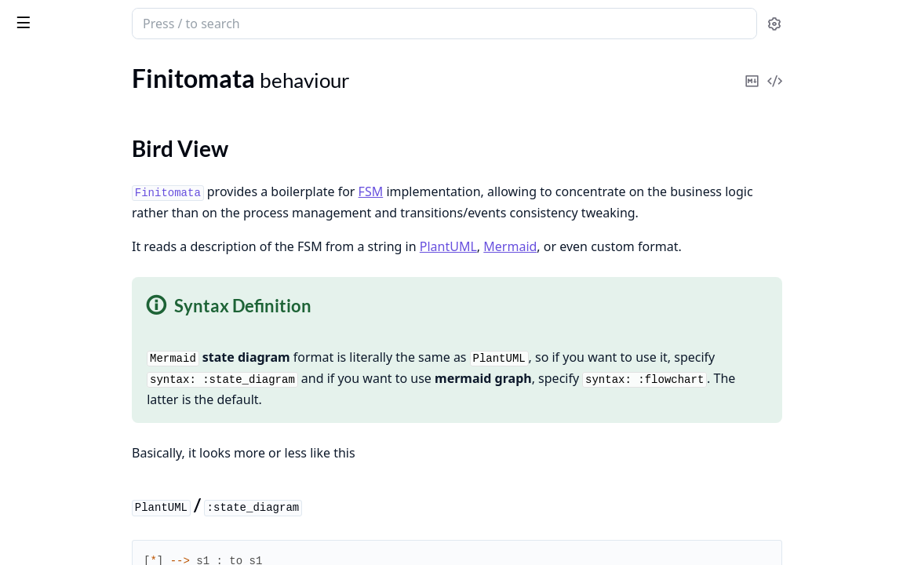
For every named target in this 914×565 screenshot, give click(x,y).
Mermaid (660, 267)
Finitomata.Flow (55, 250)
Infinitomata (44, 271)
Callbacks (53, 203)
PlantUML (599, 267)
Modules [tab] (94, 67)
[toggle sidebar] (215, 22)
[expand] (220, 123)
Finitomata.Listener (64, 519)
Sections (50, 147)
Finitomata (92, 17)
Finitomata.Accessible (70, 380)
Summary (52, 166)
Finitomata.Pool (54, 422)
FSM (521, 191)
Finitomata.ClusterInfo (73, 498)
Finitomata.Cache (59, 401)
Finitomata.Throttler (66, 443)
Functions (54, 222)
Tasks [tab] (172, 67)
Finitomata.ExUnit (61, 326)
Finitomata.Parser (59, 541)
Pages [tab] (28, 67)
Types (43, 184)
